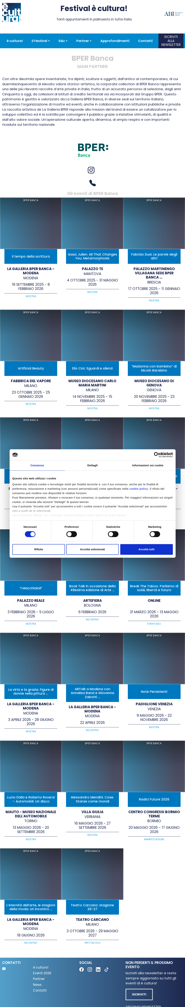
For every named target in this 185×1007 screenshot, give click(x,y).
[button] (41, 41)
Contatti (145, 41)
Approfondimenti (114, 41)
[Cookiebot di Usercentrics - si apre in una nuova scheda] (157, 454)
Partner (39, 979)
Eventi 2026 (42, 973)
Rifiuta (38, 549)
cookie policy (138, 488)
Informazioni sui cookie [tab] (147, 465)
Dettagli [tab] (92, 465)
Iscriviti (139, 994)
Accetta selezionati (92, 549)
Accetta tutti (147, 549)
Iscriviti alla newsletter (171, 41)
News (37, 985)
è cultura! (15, 41)
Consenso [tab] (37, 465)
